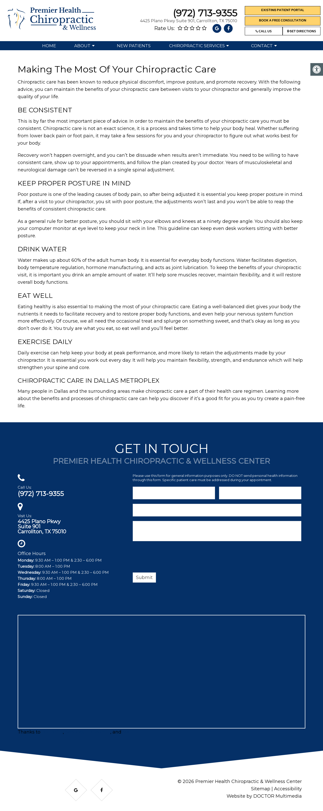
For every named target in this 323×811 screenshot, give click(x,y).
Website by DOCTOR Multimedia (264, 796)
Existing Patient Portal (282, 10)
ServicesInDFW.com (87, 732)
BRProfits (52, 732)
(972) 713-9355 (205, 13)
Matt (128, 732)
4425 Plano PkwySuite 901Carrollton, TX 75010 (42, 526)
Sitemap (260, 789)
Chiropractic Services (197, 45)
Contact (262, 45)
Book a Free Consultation (282, 20)
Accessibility (288, 789)
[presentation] (171, 557)
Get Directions (301, 31)
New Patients (134, 45)
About (82, 45)
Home (49, 45)
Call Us (264, 31)
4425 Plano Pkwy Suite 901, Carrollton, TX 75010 (188, 20)
